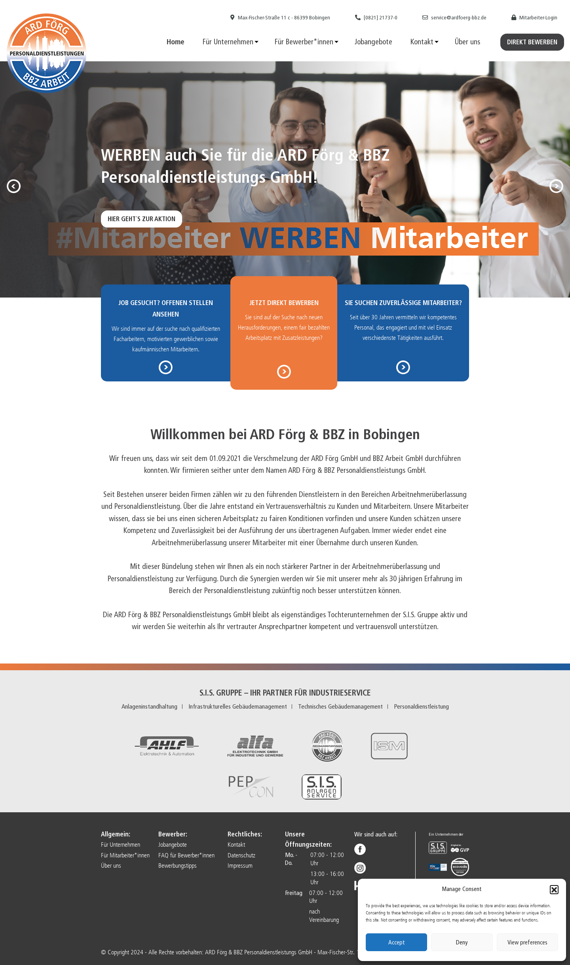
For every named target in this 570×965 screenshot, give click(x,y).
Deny (461, 942)
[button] (554, 889)
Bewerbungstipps (177, 865)
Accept (396, 942)
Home (175, 41)
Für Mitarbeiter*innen (125, 855)
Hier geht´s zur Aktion (141, 219)
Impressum (240, 865)
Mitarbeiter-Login (534, 17)
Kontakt (421, 41)
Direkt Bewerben (532, 42)
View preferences (527, 942)
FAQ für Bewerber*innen (186, 855)
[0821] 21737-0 (376, 17)
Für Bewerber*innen (304, 41)
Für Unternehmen (228, 41)
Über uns (467, 41)
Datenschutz (241, 855)
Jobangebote (373, 41)
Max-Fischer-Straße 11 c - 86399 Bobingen (280, 17)
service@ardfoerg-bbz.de (454, 17)
